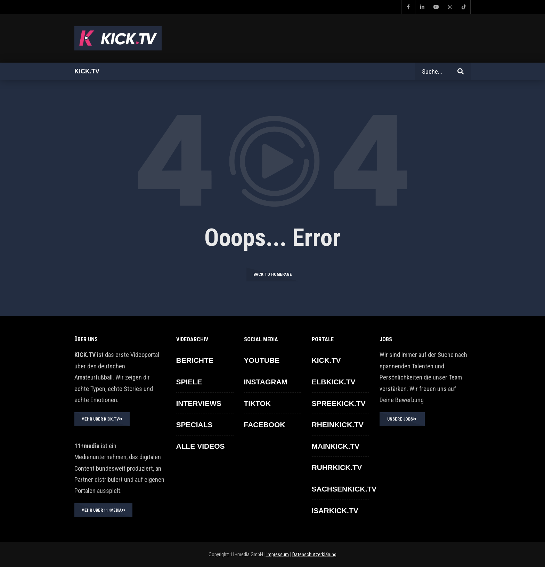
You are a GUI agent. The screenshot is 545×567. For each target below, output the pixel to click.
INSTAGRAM (266, 382)
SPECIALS (194, 425)
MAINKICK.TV (336, 446)
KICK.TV (326, 360)
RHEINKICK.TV (338, 425)
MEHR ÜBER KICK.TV (102, 419)
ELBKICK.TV (334, 382)
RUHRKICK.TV (337, 467)
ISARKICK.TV (335, 510)
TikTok (257, 403)
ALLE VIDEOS (200, 446)
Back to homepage (272, 274)
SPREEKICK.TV (339, 403)
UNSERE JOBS (402, 419)
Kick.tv (86, 71)
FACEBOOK (264, 425)
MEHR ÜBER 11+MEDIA (103, 510)
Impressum (277, 554)
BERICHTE (194, 360)
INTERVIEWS (198, 403)
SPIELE (189, 382)
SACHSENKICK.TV (344, 489)
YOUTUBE (262, 360)
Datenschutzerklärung (314, 554)
